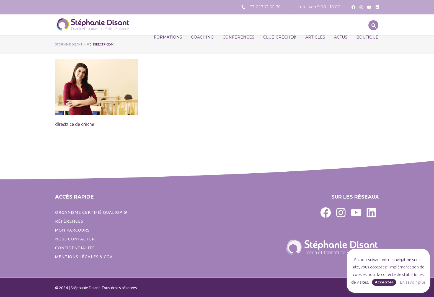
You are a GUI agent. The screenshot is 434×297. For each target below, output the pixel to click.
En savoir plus (413, 282)
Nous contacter (75, 239)
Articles (315, 37)
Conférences (238, 37)
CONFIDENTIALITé (75, 248)
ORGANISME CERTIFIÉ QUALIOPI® (91, 212)
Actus (340, 37)
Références (69, 221)
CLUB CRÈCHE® (279, 37)
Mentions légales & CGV (83, 257)
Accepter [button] (384, 282)
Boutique (367, 37)
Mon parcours (72, 230)
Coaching (202, 37)
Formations (168, 37)
